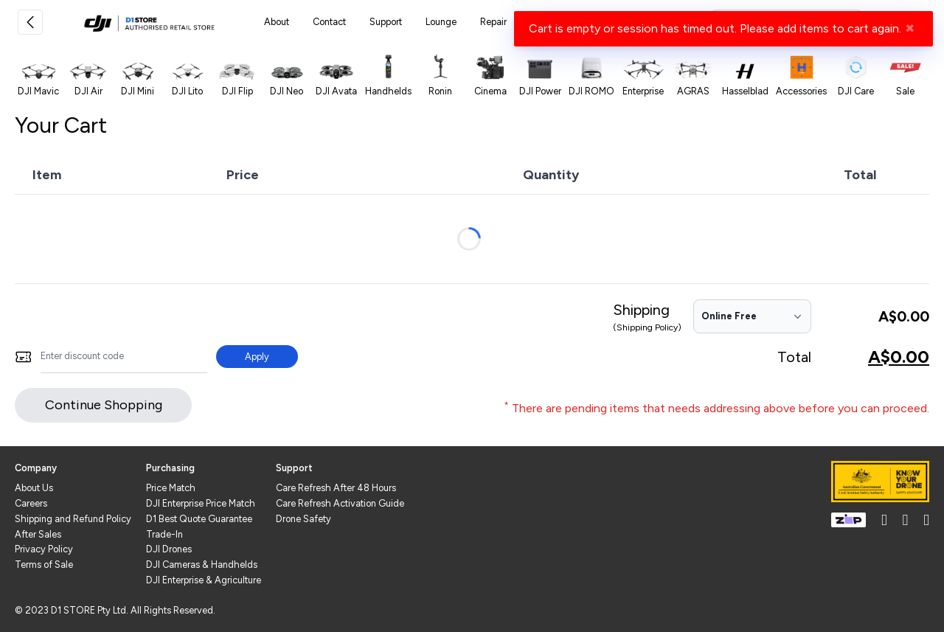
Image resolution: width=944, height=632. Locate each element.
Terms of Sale (44, 564)
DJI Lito (187, 91)
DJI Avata (336, 91)
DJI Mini (137, 91)
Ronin (440, 91)
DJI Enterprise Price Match (200, 503)
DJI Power (540, 91)
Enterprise (643, 91)
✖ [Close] (909, 28)
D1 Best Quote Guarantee (199, 518)
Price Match (170, 487)
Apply (257, 356)
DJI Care (856, 91)
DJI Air (88, 91)
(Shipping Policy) (647, 327)
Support (385, 21)
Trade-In (164, 534)
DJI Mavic (38, 91)
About (276, 21)
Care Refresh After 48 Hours (336, 487)
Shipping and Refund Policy (73, 518)
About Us (34, 487)
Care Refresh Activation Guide (340, 503)
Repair (493, 21)
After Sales (38, 534)
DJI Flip (237, 91)
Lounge (441, 21)
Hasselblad (745, 91)
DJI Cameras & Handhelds (201, 564)
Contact (329, 21)
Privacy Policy (44, 549)
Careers (31, 503)
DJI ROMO (591, 91)
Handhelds (388, 91)
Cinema (490, 91)
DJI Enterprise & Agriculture (203, 580)
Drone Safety (303, 518)
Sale (905, 91)
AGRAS (693, 91)
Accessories (801, 91)
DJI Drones (169, 549)
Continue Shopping (103, 405)
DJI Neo (286, 91)
